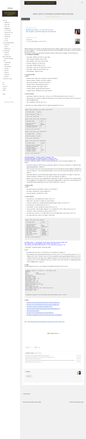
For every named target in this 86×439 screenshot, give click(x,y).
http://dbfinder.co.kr (30, 37)
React (6, 70)
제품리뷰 (7, 22)
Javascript (7, 62)
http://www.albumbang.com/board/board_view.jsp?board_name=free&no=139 (46, 356)
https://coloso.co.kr (30, 27)
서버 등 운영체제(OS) (8, 42)
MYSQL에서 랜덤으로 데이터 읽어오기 (32, 396)
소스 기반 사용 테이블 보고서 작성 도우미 (36, 41)
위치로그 (4, 88)
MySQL (6, 54)
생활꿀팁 (7, 28)
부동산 (6, 26)
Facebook (32, 437)
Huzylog (10, 8)
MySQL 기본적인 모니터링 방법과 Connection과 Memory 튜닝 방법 (53, 14)
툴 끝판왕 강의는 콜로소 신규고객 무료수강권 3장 (39, 29)
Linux (6, 44)
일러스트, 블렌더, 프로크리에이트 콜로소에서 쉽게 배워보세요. (41, 31)
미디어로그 (5, 86)
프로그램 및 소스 (7, 78)
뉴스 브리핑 (7, 30)
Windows (7, 48)
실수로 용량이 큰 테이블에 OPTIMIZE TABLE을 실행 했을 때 (37, 390)
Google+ (39, 437)
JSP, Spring (7, 66)
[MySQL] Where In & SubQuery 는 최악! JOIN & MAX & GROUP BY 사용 (39, 392)
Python (6, 64)
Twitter (29, 437)
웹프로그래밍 (7, 56)
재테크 (6, 24)
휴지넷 (4, 94)
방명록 (4, 90)
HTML (6, 74)
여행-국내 (7, 34)
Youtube (36, 437)
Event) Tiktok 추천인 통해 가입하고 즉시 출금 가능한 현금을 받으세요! (10, 13)
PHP (6, 68)
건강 (6, 38)
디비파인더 (29, 39)
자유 (5, 20)
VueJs (6, 72)
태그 (4, 84)
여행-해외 (7, 36)
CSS (6, 76)
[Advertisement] (53, 56)
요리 (6, 40)
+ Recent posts (26, 428)
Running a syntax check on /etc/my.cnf (32, 393)
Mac (6, 46)
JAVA (6, 52)
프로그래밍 (6, 50)
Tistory (75, 437)
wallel (82, 437)
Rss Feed (24, 437)
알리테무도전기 (8, 32)
